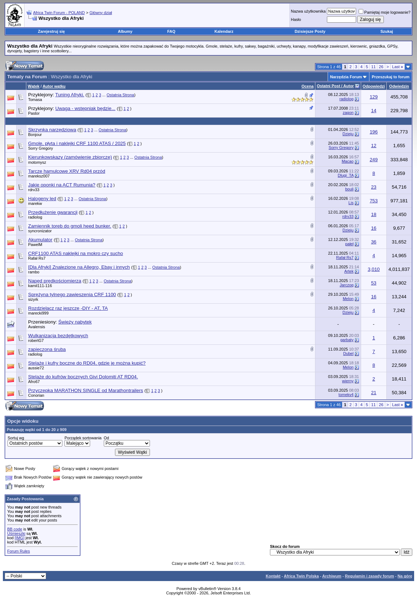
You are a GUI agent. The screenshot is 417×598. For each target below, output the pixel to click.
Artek (349, 271)
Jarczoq (347, 285)
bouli (349, 189)
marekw (35, 203)
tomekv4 (346, 394)
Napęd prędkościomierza (54, 280)
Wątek (33, 86)
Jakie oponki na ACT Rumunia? (61, 185)
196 (374, 132)
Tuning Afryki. (69, 94)
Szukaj (387, 31)
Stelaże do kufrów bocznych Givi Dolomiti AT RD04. (83, 376)
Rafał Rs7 (36, 258)
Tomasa (35, 99)
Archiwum (331, 576)
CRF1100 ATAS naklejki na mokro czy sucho (75, 253)
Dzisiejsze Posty (309, 31)
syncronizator (40, 231)
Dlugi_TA (346, 175)
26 (381, 67)
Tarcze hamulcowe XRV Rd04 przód (66, 171)
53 (373, 283)
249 (374, 159)
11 (373, 67)
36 (373, 242)
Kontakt (273, 576)
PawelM (35, 244)
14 (373, 110)
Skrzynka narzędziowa (52, 129)
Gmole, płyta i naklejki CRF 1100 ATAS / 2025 (77, 143)
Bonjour (35, 134)
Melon (348, 298)
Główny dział (100, 12)
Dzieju (348, 134)
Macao (348, 161)
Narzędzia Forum (346, 77)
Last (397, 67)
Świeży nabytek (75, 322)
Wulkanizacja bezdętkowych (58, 335)
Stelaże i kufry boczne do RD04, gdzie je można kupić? (87, 363)
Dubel (348, 353)
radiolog (347, 99)
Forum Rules (18, 551)
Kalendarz (224, 31)
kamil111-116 (40, 285)
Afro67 (34, 381)
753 (374, 200)
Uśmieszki (16, 533)
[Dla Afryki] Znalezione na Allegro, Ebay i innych (79, 267)
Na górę (405, 576)
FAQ (171, 31)
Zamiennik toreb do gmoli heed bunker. (69, 226)
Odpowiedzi (374, 86)
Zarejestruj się (51, 31)
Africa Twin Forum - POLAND (59, 12)
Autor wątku (54, 86)
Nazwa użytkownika (308, 11)
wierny (348, 381)
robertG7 (36, 340)
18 (373, 214)
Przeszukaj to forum (390, 77)
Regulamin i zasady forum (369, 576)
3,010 (374, 269)
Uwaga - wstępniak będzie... (86, 108)
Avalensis (36, 327)
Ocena (307, 86)
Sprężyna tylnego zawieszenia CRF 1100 (72, 294)
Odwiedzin (399, 86)
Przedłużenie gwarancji (52, 212)
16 (373, 228)
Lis (351, 203)
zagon (348, 112)
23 (373, 187)
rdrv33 (33, 190)
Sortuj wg (16, 438)
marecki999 (38, 313)
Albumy (125, 31)
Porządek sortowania (83, 438)
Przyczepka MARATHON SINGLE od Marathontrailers (85, 390)
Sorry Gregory (40, 148)
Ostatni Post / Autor (335, 86)
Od (106, 438)
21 (373, 392)
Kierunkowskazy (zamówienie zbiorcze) (70, 157)
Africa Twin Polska (301, 576)
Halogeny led (42, 198)
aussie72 (36, 368)
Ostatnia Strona (120, 95)
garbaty (347, 340)
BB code (14, 529)
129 (374, 97)
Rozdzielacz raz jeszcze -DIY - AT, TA (68, 308)
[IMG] (20, 538)
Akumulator (40, 239)
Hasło (296, 19)
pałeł (349, 244)
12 (373, 145)
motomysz (37, 162)
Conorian (36, 395)
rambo (33, 272)
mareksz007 (39, 176)
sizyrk (33, 299)
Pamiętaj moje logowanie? (385, 12)
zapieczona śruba (47, 349)
